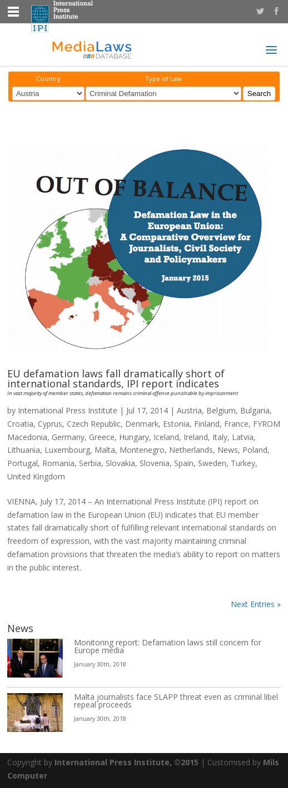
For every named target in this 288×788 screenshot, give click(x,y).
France (236, 423)
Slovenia (155, 463)
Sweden (212, 463)
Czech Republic (94, 423)
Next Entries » (256, 604)
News (227, 449)
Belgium (221, 410)
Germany (68, 437)
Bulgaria (255, 410)
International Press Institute (67, 410)
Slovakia (120, 463)
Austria (189, 410)
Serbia (90, 463)
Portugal (22, 463)
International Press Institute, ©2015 (126, 762)
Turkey (243, 463)
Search (259, 93)
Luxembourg (67, 449)
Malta (105, 449)
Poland (254, 449)
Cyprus (50, 423)
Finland (207, 423)
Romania (58, 463)
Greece (102, 437)
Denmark (141, 423)
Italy (219, 437)
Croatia (20, 423)
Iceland (166, 437)
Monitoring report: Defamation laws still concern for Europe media (167, 646)
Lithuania (23, 449)
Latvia (243, 437)
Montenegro (142, 449)
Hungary (134, 437)
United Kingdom (36, 476)
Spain (183, 463)
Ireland (195, 437)
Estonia (176, 423)
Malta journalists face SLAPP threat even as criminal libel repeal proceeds (176, 700)
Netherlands (191, 449)
